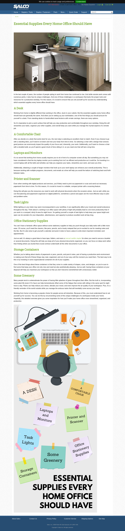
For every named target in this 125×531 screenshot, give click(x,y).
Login (100, 5)
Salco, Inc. (21, 6)
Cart (109, 5)
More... (63, 12)
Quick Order (73, 12)
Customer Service (70, 519)
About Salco (16, 519)
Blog (17, 16)
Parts (55, 12)
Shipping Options (87, 519)
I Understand (81, 1)
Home (16, 12)
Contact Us (33, 519)
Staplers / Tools (27, 12)
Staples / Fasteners (43, 12)
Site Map (102, 519)
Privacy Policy (51, 519)
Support (84, 12)
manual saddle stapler (73, 238)
